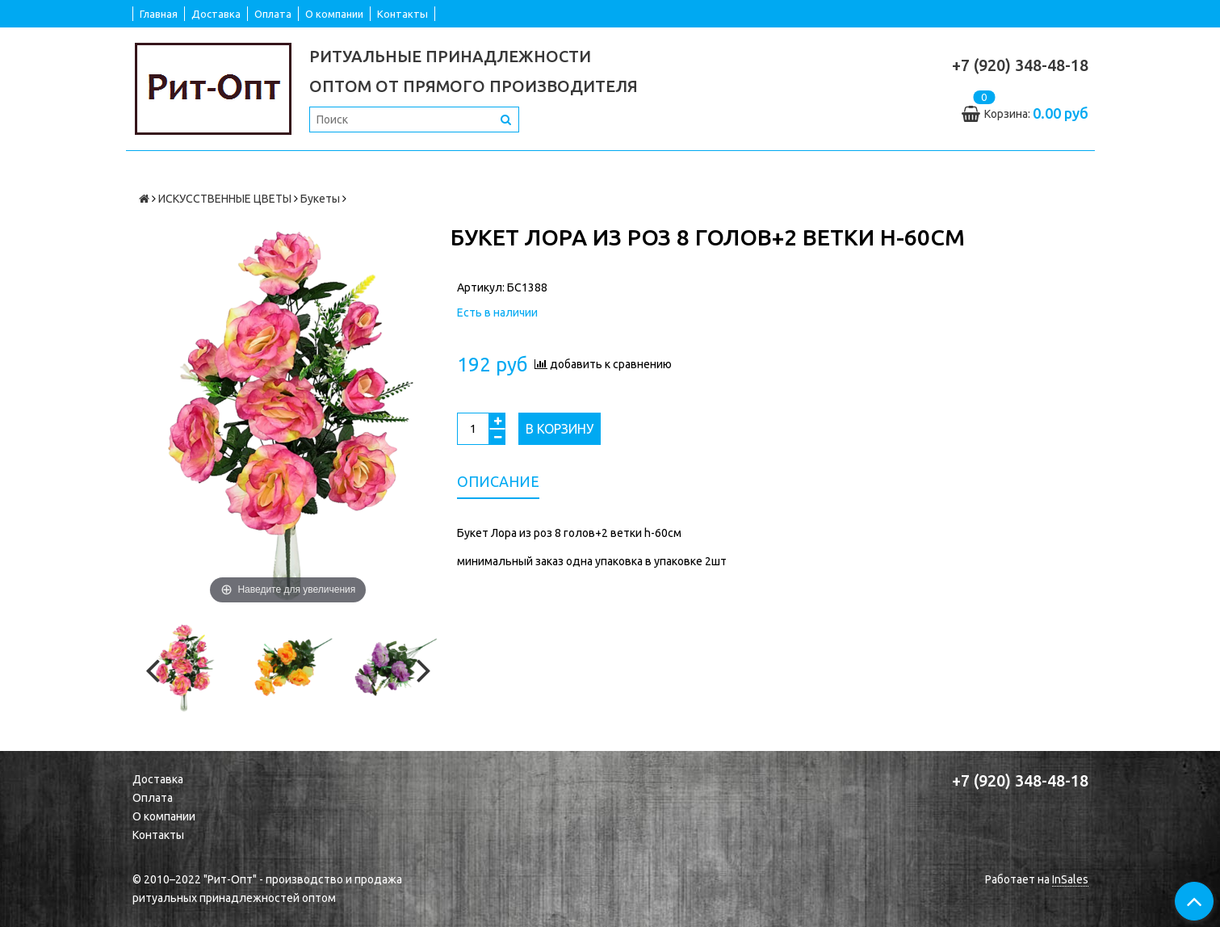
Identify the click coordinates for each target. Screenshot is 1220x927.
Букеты (320, 198)
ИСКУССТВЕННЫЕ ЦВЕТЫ (224, 198)
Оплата (272, 13)
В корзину (559, 429)
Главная (159, 13)
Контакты (402, 13)
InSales (1070, 879)
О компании (334, 13)
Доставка (216, 13)
